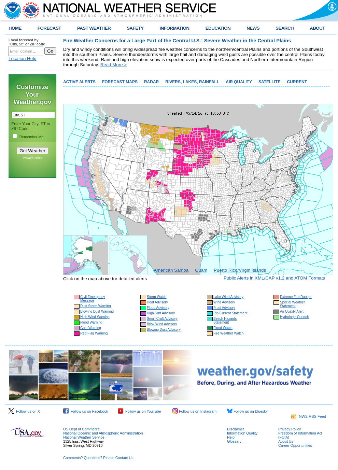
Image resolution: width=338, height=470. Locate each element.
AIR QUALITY (239, 82)
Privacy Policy (32, 157)
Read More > (113, 64)
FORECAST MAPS (120, 82)
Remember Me (31, 137)
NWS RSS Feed (308, 416)
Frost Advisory (224, 308)
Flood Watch (223, 328)
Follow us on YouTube (139, 411)
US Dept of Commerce (81, 429)
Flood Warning (91, 322)
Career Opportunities (295, 445)
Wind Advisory (224, 302)
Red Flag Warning (94, 333)
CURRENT (297, 82)
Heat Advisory (157, 302)
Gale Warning (90, 328)
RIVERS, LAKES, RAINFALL (192, 82)
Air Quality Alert (292, 311)
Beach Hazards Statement (225, 320)
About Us (285, 441)
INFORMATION (174, 28)
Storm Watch (156, 297)
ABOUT (317, 28)
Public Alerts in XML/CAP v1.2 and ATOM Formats (274, 278)
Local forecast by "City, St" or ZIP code (27, 42)
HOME (15, 28)
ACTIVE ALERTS (79, 82)
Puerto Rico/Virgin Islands (240, 270)
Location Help (23, 58)
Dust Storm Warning (95, 306)
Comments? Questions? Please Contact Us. (98, 458)
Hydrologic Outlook (294, 317)
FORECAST (49, 28)
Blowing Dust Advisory (164, 329)
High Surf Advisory (161, 313)
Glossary (234, 441)
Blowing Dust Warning (97, 311)
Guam (201, 270)
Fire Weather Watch (228, 333)
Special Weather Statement (292, 304)
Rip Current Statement (230, 313)
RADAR (151, 82)
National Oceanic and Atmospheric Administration (103, 433)
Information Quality (242, 433)
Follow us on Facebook (85, 411)
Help (231, 437)
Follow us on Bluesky (247, 411)
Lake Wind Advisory (228, 297)
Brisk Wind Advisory (162, 324)
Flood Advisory (158, 308)
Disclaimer (235, 429)
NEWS (253, 28)
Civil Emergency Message (92, 298)
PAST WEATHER (94, 28)
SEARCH (285, 28)
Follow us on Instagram (194, 411)
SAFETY (135, 28)
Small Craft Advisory (162, 319)
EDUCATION (218, 28)
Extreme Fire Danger (296, 297)
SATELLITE (269, 82)
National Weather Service (83, 437)
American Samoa (171, 270)
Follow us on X (24, 411)
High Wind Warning (95, 317)
